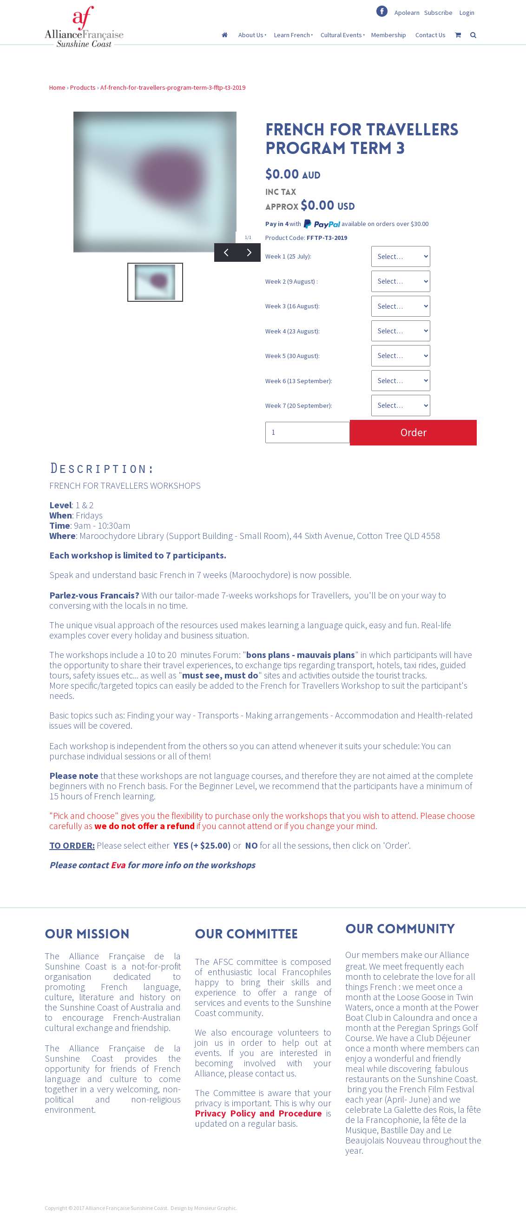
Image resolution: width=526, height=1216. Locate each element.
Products (83, 87)
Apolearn (407, 12)
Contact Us (430, 35)
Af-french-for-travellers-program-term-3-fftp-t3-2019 (172, 87)
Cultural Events (341, 35)
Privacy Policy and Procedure (258, 1113)
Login (467, 12)
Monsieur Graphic (215, 1207)
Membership (388, 35)
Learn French (292, 35)
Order (414, 432)
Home (57, 87)
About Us (250, 35)
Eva (118, 864)
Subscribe (438, 12)
